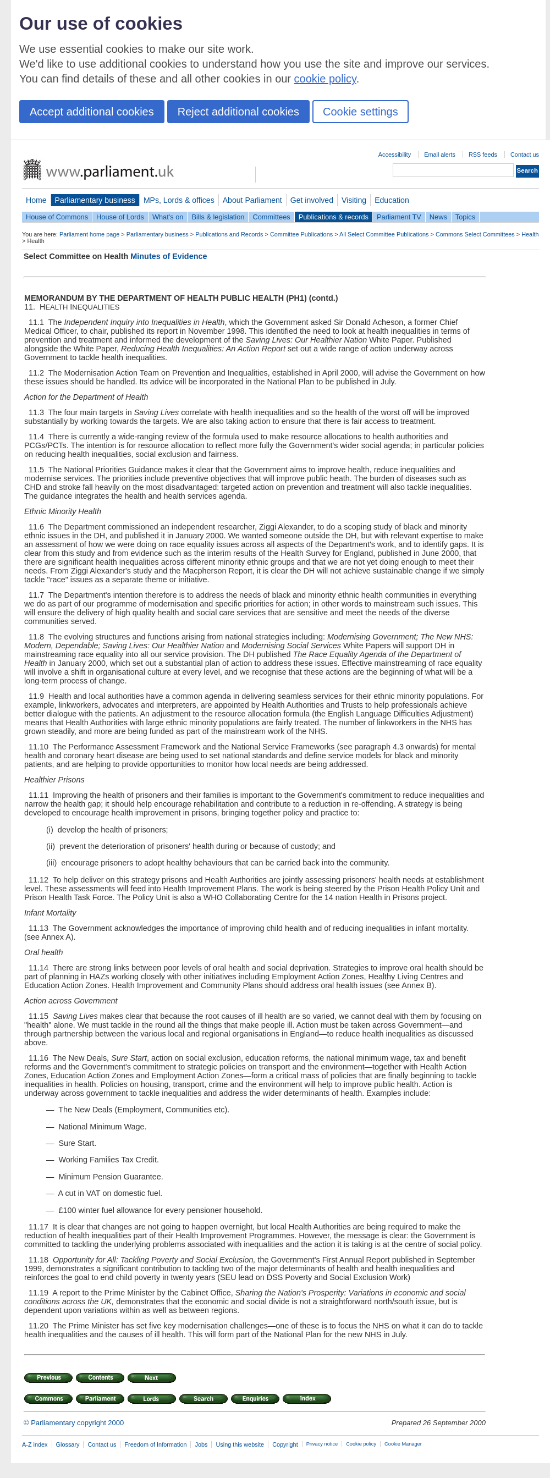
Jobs (201, 1444)
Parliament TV (399, 217)
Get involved (311, 200)
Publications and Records (229, 234)
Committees (271, 217)
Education (392, 200)
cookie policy (325, 79)
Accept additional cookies (92, 112)
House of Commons (57, 217)
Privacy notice (322, 1444)
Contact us (524, 154)
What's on (168, 217)
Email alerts (439, 154)
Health (529, 234)
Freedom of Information (155, 1444)
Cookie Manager (403, 1444)
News (438, 217)
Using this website (240, 1444)
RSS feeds (483, 154)
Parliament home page (89, 234)
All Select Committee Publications (384, 234)
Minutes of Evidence (168, 256)
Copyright (285, 1444)
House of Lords (120, 217)
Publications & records (334, 217)
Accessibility (394, 154)
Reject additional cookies (238, 112)
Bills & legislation (217, 217)
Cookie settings (360, 112)
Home (36, 200)
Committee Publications (301, 234)
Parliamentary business (95, 200)
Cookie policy (361, 1444)
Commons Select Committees (475, 234)
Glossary (68, 1444)
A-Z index (35, 1444)
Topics (465, 217)
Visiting (354, 200)
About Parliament (252, 200)
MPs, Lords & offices (179, 200)
